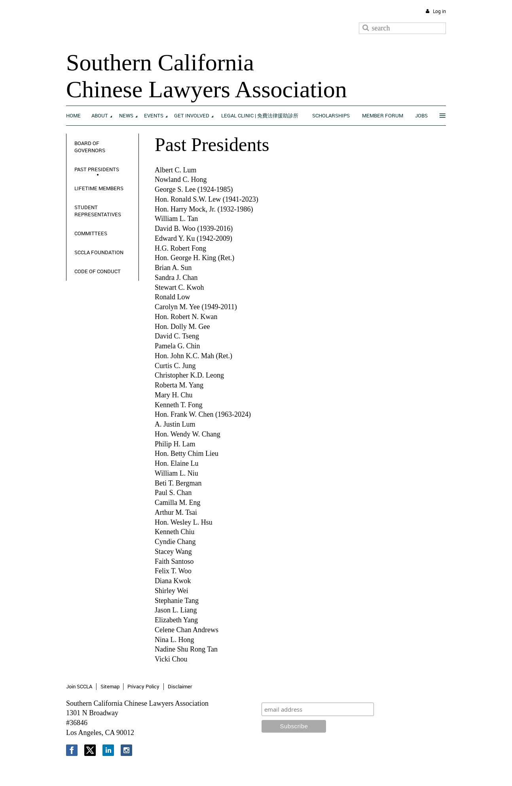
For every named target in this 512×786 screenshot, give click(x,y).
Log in (439, 11)
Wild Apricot (380, 771)
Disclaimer (180, 686)
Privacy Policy (143, 686)
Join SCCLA (79, 686)
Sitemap (110, 686)
